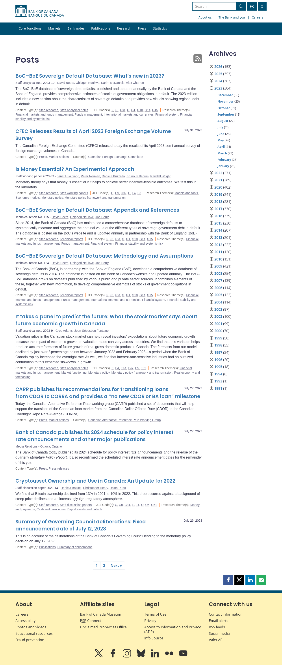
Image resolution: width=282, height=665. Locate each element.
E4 (134, 193)
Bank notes (76, 28)
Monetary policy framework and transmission (95, 197)
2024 (218, 81)
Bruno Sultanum (137, 176)
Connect (90, 620)
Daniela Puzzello (113, 176)
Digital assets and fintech (84, 509)
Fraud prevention (29, 639)
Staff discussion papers (76, 505)
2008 (218, 273)
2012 (218, 244)
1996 (218, 359)
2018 (218, 201)
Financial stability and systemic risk (139, 243)
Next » (116, 565)
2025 (218, 73)
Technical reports (71, 239)
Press (142, 28)
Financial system (166, 114)
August (222, 121)
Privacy (150, 620)
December (225, 95)
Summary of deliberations (74, 547)
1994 (218, 374)
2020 (218, 187)
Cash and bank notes (51, 509)
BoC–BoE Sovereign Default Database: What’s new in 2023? (89, 76)
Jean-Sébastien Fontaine (91, 330)
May (220, 140)
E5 (139, 193)
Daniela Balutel (71, 488)
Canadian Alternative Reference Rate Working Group (124, 420)
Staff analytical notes (74, 110)
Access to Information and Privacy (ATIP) (172, 629)
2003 (218, 309)
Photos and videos (30, 627)
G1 (133, 110)
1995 (218, 366)
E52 (143, 368)
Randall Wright (160, 176)
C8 (121, 505)
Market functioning (74, 372)
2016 (218, 216)
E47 (131, 368)
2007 (218, 280)
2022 (218, 172)
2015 (218, 223)
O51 (154, 505)
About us (205, 17)
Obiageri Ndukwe (87, 82)
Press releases (59, 468)
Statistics (160, 28)
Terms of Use (155, 614)
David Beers (65, 82)
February (224, 159)
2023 (218, 88)
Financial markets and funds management (44, 114)
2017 (218, 208)
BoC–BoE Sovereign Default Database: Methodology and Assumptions (104, 256)
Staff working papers (74, 193)
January (223, 166)
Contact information (226, 614)
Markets (54, 28)
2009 (218, 266)
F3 (116, 110)
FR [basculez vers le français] (252, 6)
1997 (218, 352)
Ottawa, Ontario (51, 446)
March (222, 153)
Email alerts (218, 620)
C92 (123, 193)
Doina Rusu (118, 488)
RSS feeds (217, 627)
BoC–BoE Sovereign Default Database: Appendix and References (97, 210)
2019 (218, 194)
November (225, 101)
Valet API (216, 639)
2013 (218, 237)
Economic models (27, 197)
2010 (218, 259)
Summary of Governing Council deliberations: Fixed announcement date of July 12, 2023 (80, 525)
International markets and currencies (129, 114)
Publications (100, 28)
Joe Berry (102, 217)
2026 (218, 66)
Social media (219, 633)
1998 (218, 345)
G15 (155, 110)
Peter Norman (90, 176)
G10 (140, 110)
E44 (123, 368)
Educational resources (34, 633)
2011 (218, 251)
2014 (218, 230)
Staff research (48, 110)
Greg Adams (64, 330)
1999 (218, 338)
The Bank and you (232, 17)
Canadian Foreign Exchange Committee (115, 157)
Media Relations (26, 446)
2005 (218, 294)
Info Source (153, 638)
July (220, 127)
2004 (218, 302)
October (223, 108)
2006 (218, 287)
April (221, 146)
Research (124, 28)
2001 (218, 323)
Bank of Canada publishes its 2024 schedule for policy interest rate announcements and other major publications (94, 436)
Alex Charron (135, 82)
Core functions (30, 28)
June (220, 134)
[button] (228, 580)
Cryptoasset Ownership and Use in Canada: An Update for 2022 (95, 481)
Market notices (59, 157)
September (225, 114)
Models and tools (186, 193)
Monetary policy (52, 197)
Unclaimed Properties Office (103, 627)
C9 (117, 193)
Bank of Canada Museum (100, 614)
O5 (147, 505)
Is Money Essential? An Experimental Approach (74, 169)
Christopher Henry (95, 488)
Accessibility (25, 620)
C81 (127, 505)
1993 (218, 381)
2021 (218, 180)
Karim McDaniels (112, 82)
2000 (218, 330)
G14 (147, 110)
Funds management (88, 114)
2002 (218, 316)
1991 (218, 388)
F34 (122, 110)
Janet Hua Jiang (68, 176)
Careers (257, 17)
